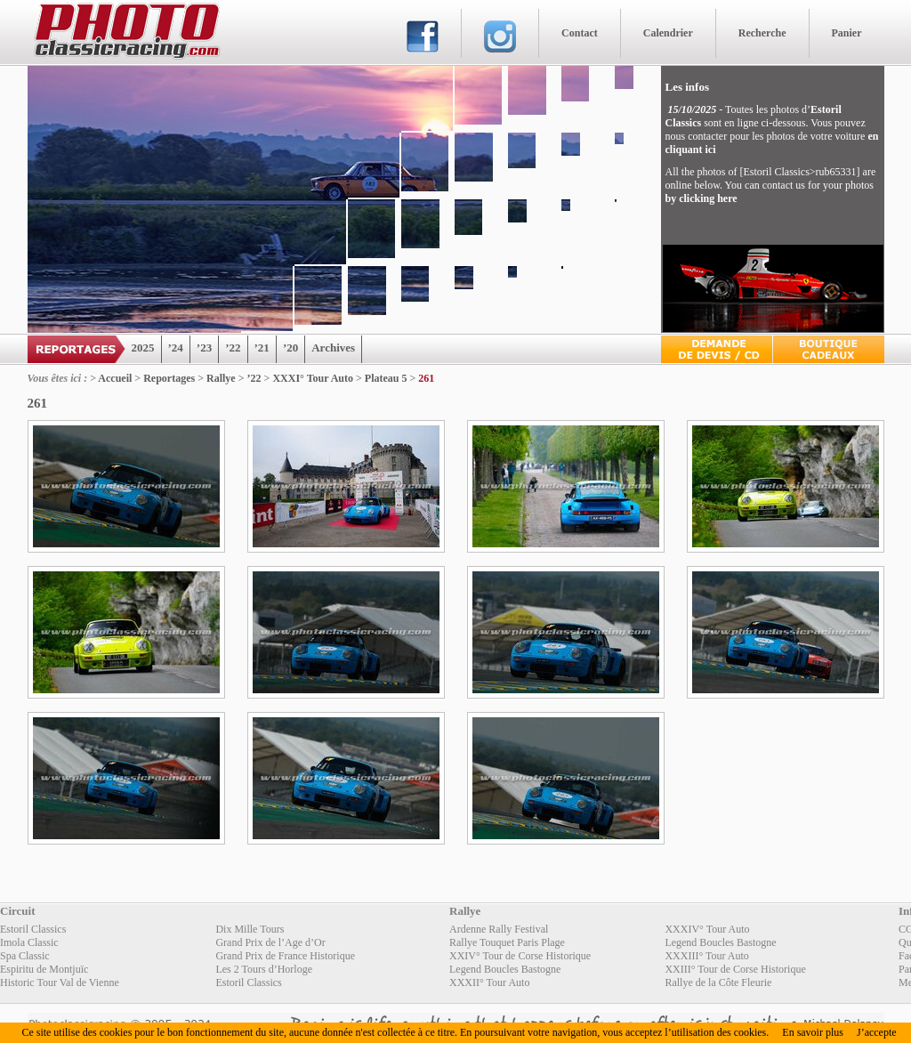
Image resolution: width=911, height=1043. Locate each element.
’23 (204, 347)
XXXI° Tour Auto (312, 378)
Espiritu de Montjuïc (44, 969)
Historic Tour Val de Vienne (59, 982)
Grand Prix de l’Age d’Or (270, 942)
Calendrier (668, 33)
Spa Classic (25, 956)
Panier (847, 33)
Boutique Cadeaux (828, 349)
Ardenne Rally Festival (498, 929)
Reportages (169, 378)
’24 (175, 347)
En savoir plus (812, 1032)
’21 (262, 347)
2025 (143, 347)
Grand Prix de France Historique (285, 956)
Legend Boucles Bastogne (720, 942)
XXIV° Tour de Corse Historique (520, 956)
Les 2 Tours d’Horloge (263, 969)
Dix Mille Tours (249, 929)
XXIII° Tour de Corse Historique (735, 969)
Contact (579, 33)
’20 (290, 347)
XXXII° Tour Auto (489, 982)
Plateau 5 (386, 378)
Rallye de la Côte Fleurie (718, 982)
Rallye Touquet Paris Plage (507, 942)
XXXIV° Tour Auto (707, 929)
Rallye (221, 378)
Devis (716, 349)
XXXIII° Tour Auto (706, 956)
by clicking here (701, 198)
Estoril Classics (33, 929)
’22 (232, 347)
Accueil (115, 378)
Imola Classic (29, 942)
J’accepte (877, 1032)
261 (426, 378)
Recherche (762, 33)
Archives (333, 347)
